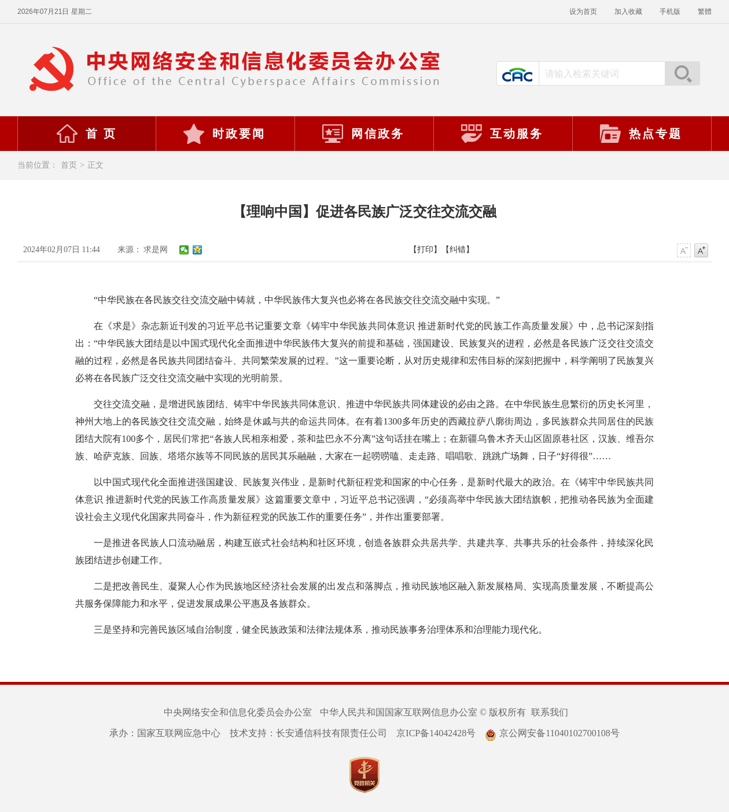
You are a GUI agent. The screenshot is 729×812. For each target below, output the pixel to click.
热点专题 (640, 133)
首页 (69, 165)
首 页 (86, 133)
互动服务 (501, 133)
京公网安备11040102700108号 (552, 733)
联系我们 (549, 712)
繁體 (705, 12)
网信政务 (362, 133)
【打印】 (425, 249)
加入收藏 (628, 12)
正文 (95, 165)
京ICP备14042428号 (436, 733)
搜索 (682, 73)
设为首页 (583, 12)
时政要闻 (224, 133)
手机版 (670, 12)
